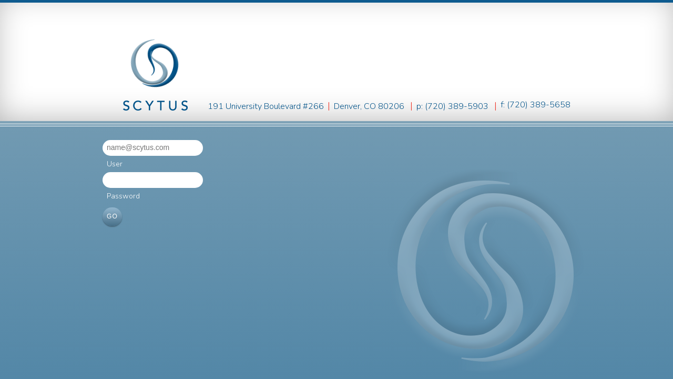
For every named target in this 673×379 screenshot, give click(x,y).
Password (123, 196)
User (115, 164)
